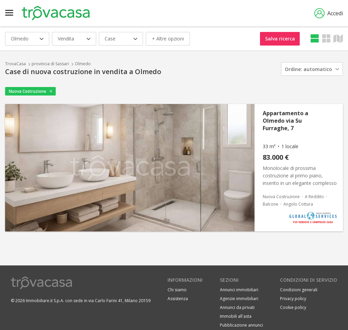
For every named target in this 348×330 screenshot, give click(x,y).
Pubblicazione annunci (241, 325)
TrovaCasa (15, 64)
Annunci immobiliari (239, 290)
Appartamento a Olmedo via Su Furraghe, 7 (285, 120)
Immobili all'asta (235, 316)
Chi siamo (177, 290)
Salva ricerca (280, 38)
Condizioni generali (298, 290)
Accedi (328, 13)
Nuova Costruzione (27, 91)
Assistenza (178, 298)
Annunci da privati (237, 307)
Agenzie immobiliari (239, 298)
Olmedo (83, 64)
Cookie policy (293, 307)
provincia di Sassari (50, 64)
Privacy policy (293, 298)
